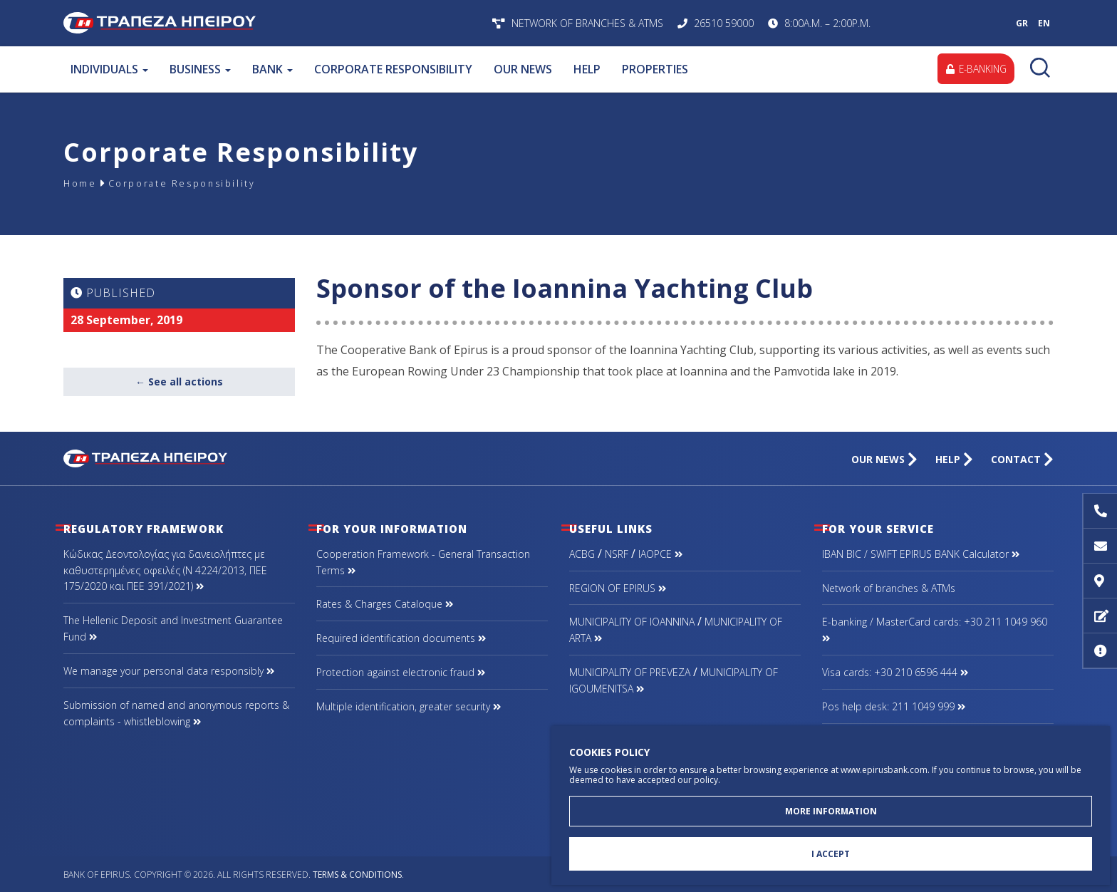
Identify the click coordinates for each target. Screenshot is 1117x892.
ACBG (582, 554)
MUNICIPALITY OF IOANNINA (632, 621)
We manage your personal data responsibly (168, 671)
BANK (272, 69)
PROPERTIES (655, 69)
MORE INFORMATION (831, 808)
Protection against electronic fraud (400, 672)
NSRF (616, 554)
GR (1022, 23)
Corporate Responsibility (194, 183)
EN (1044, 23)
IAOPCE (660, 554)
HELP (587, 69)
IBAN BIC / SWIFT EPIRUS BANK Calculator (920, 554)
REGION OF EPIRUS (617, 588)
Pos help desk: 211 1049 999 (893, 706)
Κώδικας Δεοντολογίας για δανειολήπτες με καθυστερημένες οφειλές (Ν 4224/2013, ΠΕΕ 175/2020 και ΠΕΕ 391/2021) (165, 570)
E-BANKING (974, 69)
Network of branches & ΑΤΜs (888, 588)
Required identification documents (401, 638)
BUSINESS (200, 69)
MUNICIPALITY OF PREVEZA (629, 672)
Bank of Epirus (250, 23)
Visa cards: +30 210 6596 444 (895, 672)
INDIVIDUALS (109, 69)
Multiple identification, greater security (408, 706)
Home (81, 183)
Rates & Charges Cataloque (384, 604)
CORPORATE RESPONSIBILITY (393, 69)
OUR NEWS (523, 69)
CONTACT (1022, 459)
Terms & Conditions (357, 874)
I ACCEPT (830, 853)
